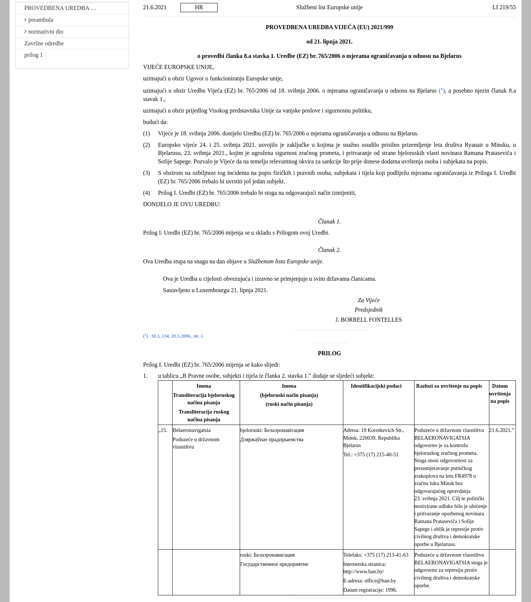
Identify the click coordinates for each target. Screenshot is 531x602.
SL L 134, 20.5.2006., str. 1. (178, 336)
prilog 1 (33, 55)
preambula (38, 20)
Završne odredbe (44, 43)
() (442, 90)
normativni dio (43, 31)
